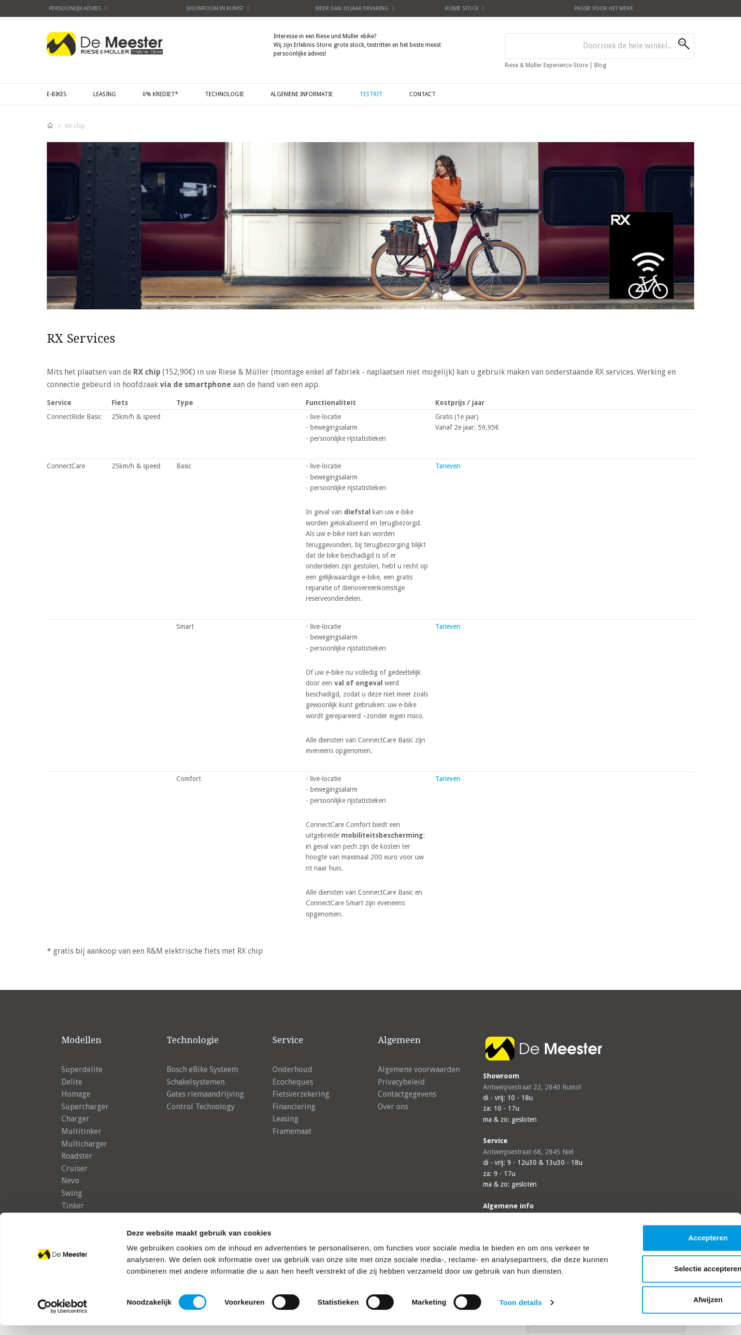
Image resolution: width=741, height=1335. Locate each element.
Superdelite (81, 1069)
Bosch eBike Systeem (202, 1069)
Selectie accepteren (660, 1270)
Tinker (72, 1205)
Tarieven (447, 466)
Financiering (293, 1106)
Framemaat (292, 1131)
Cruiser (74, 1168)
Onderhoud (292, 1069)
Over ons (393, 1106)
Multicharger (84, 1143)
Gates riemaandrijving (205, 1094)
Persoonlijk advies (78, 8)
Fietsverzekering (300, 1094)
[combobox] (599, 46)
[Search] (686, 44)
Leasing (285, 1118)
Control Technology (201, 1106)
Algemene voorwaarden (419, 1069)
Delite (71, 1082)
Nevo (70, 1180)
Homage (75, 1094)
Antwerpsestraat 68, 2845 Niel (528, 1152)
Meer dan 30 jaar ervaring (354, 8)
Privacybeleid (401, 1082)
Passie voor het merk (606, 8)
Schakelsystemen (196, 1082)
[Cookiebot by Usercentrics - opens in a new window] (62, 1316)
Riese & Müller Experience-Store (547, 65)
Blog (600, 65)
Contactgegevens (407, 1094)
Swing (71, 1193)
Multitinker (81, 1131)
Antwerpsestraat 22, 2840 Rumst (532, 1087)
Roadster (76, 1156)
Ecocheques (292, 1082)
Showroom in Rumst (217, 8)
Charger (75, 1118)
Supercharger (85, 1106)
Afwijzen (660, 1301)
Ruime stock (464, 8)
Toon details (520, 1316)
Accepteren (660, 1239)
